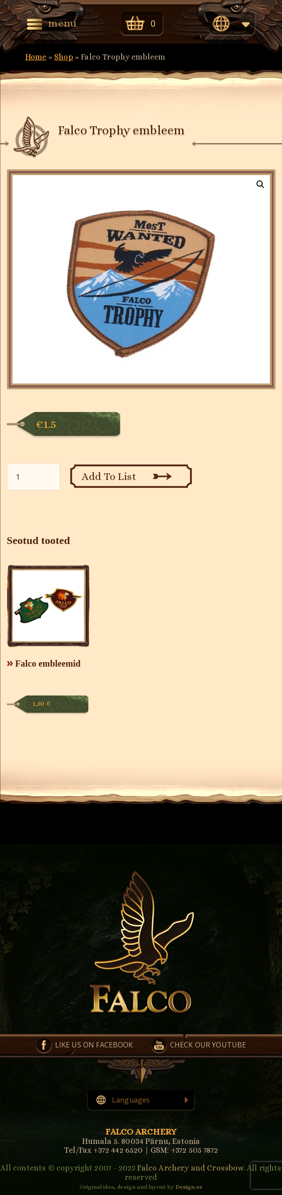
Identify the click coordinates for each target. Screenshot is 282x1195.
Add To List (109, 476)
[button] (260, 184)
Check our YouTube (208, 1045)
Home (36, 56)
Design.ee (189, 1186)
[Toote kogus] (33, 477)
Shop (63, 56)
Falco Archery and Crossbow (190, 1167)
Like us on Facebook (94, 1045)
